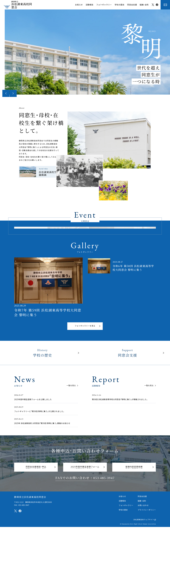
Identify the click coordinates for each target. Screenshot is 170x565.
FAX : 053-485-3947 (22, 543)
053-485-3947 (104, 516)
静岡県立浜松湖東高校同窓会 (29, 535)
